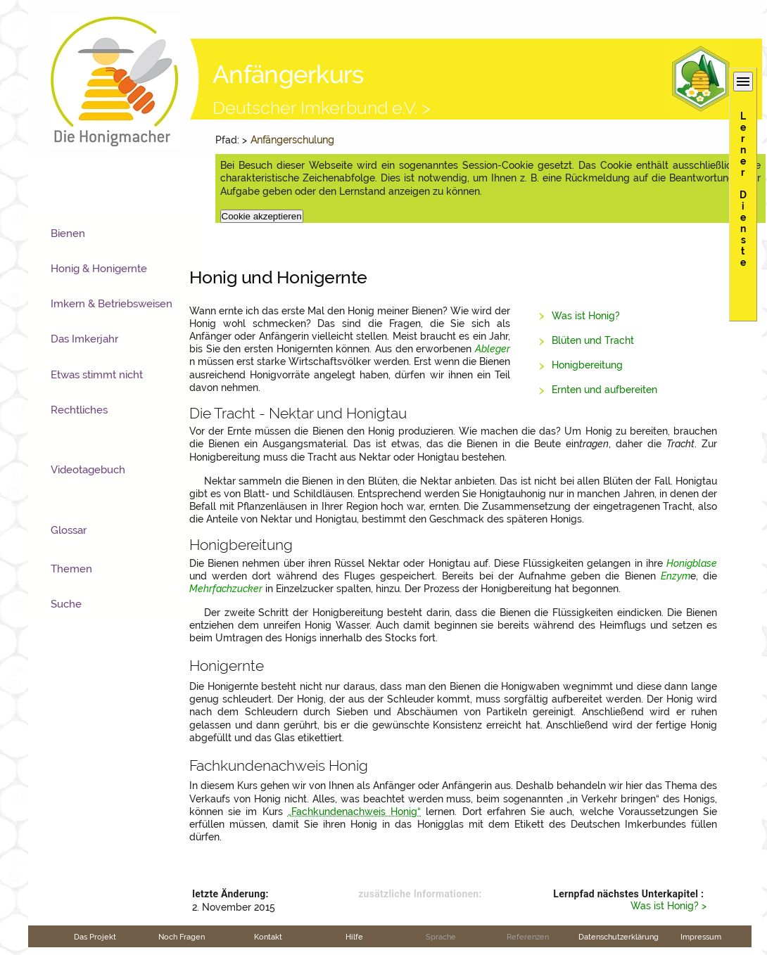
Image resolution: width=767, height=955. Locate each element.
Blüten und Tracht (593, 340)
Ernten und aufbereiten (604, 389)
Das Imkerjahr (84, 339)
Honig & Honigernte (99, 268)
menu (743, 81)
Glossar (69, 530)
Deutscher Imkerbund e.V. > (322, 107)
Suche (66, 604)
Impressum (700, 937)
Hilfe (354, 937)
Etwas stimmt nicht (97, 374)
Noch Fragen (181, 937)
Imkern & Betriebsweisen (111, 303)
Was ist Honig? (586, 315)
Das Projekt (95, 937)
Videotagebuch (88, 469)
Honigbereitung (587, 365)
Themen (71, 569)
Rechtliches (79, 410)
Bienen (68, 233)
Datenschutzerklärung (618, 937)
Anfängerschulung (292, 140)
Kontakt (268, 937)
